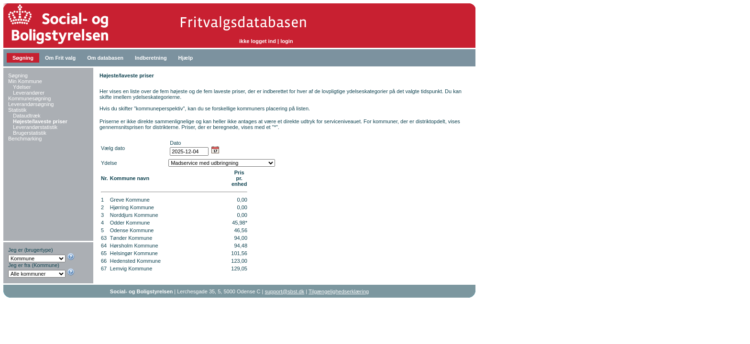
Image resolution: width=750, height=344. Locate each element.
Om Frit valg (60, 58)
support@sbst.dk (285, 291)
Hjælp (185, 58)
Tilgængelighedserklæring (339, 291)
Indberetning (151, 58)
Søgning (22, 58)
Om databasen (105, 58)
